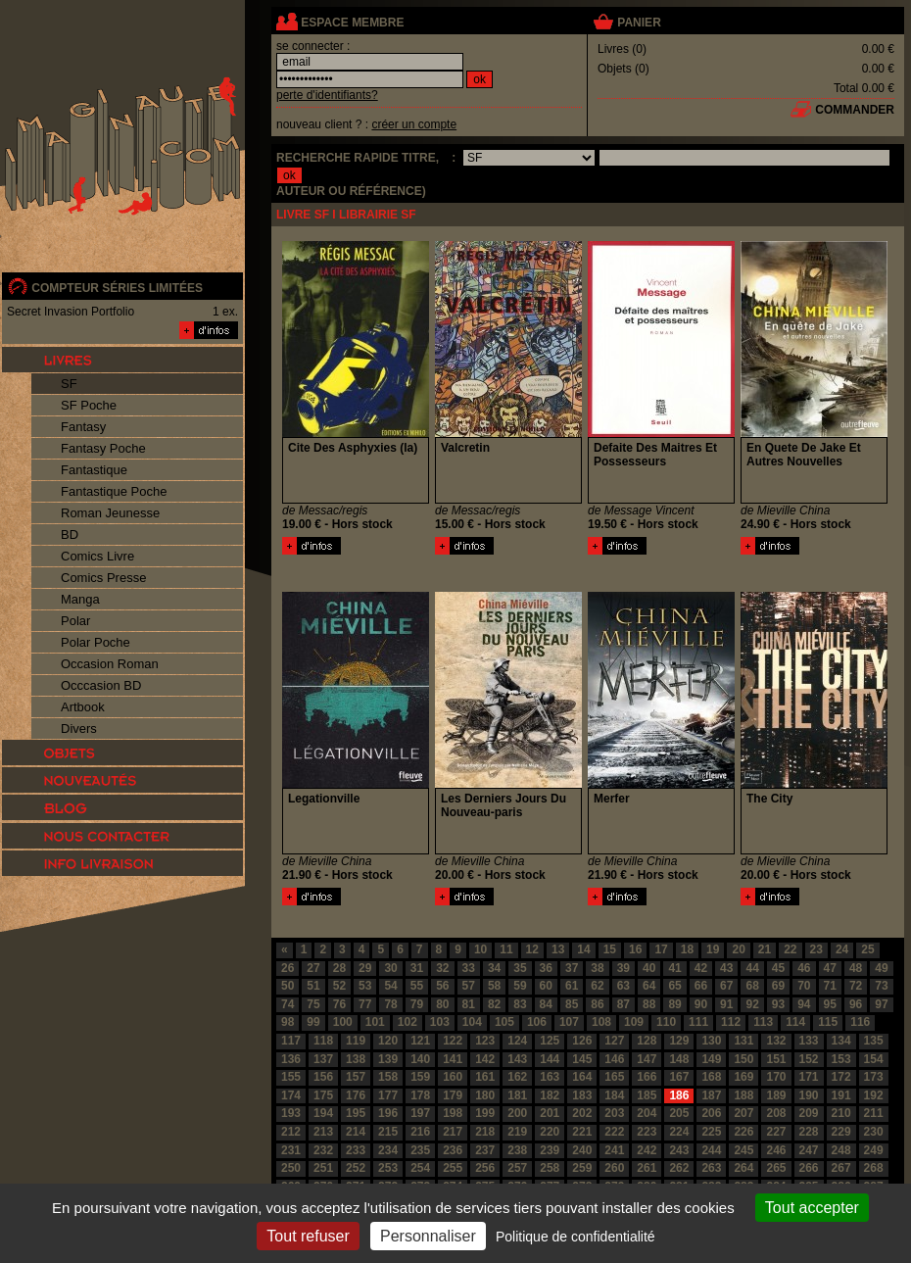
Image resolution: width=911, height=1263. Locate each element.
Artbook (83, 707)
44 (751, 968)
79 (416, 1004)
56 (442, 986)
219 (517, 1132)
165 (614, 1077)
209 (809, 1113)
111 (698, 1022)
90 (701, 1004)
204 (646, 1113)
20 (738, 949)
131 (743, 1040)
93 (778, 1004)
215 (388, 1132)
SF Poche (89, 405)
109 (634, 1022)
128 (646, 1040)
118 (323, 1040)
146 (614, 1059)
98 (287, 1022)
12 (532, 949)
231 (291, 1150)
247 (809, 1150)
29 (365, 968)
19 (712, 949)
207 (743, 1113)
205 (679, 1113)
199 (485, 1113)
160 (452, 1077)
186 (679, 1095)
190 (809, 1095)
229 (841, 1132)
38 (597, 968)
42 (701, 968)
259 (582, 1168)
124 (517, 1040)
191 (841, 1095)
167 (679, 1077)
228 (809, 1132)
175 (323, 1095)
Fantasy (83, 426)
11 (506, 949)
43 (726, 968)
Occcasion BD (101, 685)
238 (517, 1150)
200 (517, 1113)
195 (355, 1113)
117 (291, 1040)
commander (854, 110)
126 (582, 1040)
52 (339, 986)
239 (549, 1150)
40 (649, 968)
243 (679, 1150)
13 (557, 949)
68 (751, 986)
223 (646, 1132)
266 (809, 1168)
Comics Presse (103, 577)
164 (582, 1077)
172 (841, 1077)
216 (420, 1132)
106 (537, 1022)
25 (867, 949)
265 (776, 1168)
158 (388, 1077)
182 (549, 1095)
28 (339, 968)
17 (660, 949)
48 (855, 968)
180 (485, 1095)
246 (776, 1150)
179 (452, 1095)
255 (452, 1168)
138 (355, 1059)
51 (313, 986)
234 (388, 1150)
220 (549, 1132)
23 (816, 949)
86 (597, 1004)
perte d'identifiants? (327, 95)
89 (674, 1004)
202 (582, 1113)
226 (743, 1132)
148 (679, 1059)
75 (313, 1004)
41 (674, 968)
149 (711, 1059)
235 (420, 1150)
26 (287, 968)
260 (614, 1168)
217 (452, 1132)
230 (874, 1132)
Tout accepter (812, 1207)
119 (355, 1040)
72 (855, 986)
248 (841, 1150)
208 (776, 1113)
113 (763, 1022)
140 (420, 1059)
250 (291, 1168)
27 (313, 968)
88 (649, 1004)
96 (855, 1004)
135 (874, 1040)
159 (420, 1077)
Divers (79, 728)
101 (375, 1022)
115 (828, 1022)
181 (517, 1095)
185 (646, 1095)
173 (874, 1077)
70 (803, 986)
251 (323, 1168)
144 (549, 1059)
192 (874, 1095)
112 (731, 1022)
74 (287, 1004)
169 (743, 1077)
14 (583, 949)
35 (519, 968)
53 (365, 986)
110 (666, 1022)
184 (614, 1095)
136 (291, 1059)
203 (614, 1113)
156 (323, 1077)
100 (343, 1022)
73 (881, 986)
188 (743, 1095)
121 (420, 1040)
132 (776, 1040)
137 (323, 1059)
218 (485, 1132)
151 (776, 1059)
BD (69, 534)
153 (841, 1059)
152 (809, 1059)
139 (388, 1059)
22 (790, 949)
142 (485, 1059)
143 (517, 1059)
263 (711, 1168)
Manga (80, 599)
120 (388, 1040)
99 (313, 1022)
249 (874, 1150)
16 (635, 949)
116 (860, 1022)
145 (582, 1059)
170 (776, 1077)
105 (504, 1022)
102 (407, 1022)
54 (390, 986)
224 (679, 1132)
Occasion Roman (110, 663)
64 (649, 986)
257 (517, 1168)
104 (472, 1022)
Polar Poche (95, 642)
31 (416, 968)
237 (485, 1150)
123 (485, 1040)
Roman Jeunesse (110, 513)
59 (519, 986)
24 (842, 949)
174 (291, 1095)
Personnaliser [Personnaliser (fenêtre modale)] (428, 1236)
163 (549, 1077)
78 (390, 1004)
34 (494, 968)
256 (485, 1168)
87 (623, 1004)
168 (711, 1077)
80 (442, 1004)
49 (881, 968)
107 (569, 1022)
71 (830, 986)
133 (809, 1040)
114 (795, 1022)
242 (646, 1150)
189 (776, 1095)
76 (339, 1004)
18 (687, 949)
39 (623, 968)
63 (623, 986)
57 (468, 986)
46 (803, 968)
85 (571, 1004)
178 (420, 1095)
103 (440, 1022)
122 (452, 1040)
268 (874, 1168)
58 (494, 986)
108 (601, 1022)
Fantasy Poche (103, 448)
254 (420, 1168)
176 (355, 1095)
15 (609, 949)
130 (711, 1040)
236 (452, 1150)
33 (468, 968)
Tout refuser (307, 1236)
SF (69, 383)
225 (711, 1132)
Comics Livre (97, 556)
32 (442, 968)
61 (571, 986)
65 (674, 986)
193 (291, 1113)
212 (291, 1132)
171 (809, 1077)
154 (874, 1059)
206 (711, 1113)
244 (711, 1150)
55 (416, 986)
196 (388, 1113)
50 (287, 986)
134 (841, 1040)
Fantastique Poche (114, 491)
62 (597, 986)
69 (778, 986)
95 (830, 1004)
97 (881, 1004)
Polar (75, 620)
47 (830, 968)
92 (751, 1004)
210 (841, 1113)
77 (365, 1004)
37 (571, 968)
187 (711, 1095)
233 (355, 1150)
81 (468, 1004)
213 (323, 1132)
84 (546, 1004)
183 (582, 1095)
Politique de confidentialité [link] (575, 1236)
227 (776, 1132)
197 (420, 1113)
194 (323, 1113)
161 (485, 1077)
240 (582, 1150)
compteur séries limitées (117, 288)
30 (390, 968)
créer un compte (413, 124)
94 (803, 1004)
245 (743, 1150)
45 (778, 968)
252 (355, 1168)
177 (388, 1095)
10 (480, 949)
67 (726, 986)
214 (355, 1132)
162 (517, 1077)
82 (494, 1004)
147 (646, 1059)
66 (701, 986)
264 (743, 1168)
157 (355, 1077)
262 (679, 1168)
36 (546, 968)
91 (726, 1004)
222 (614, 1132)
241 (614, 1150)
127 (614, 1040)
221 (582, 1132)
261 (646, 1168)
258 (549, 1168)
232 (323, 1150)
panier (638, 22)
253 (388, 1168)
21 (764, 949)
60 (546, 986)
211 (874, 1113)
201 (549, 1113)
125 (549, 1040)
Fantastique (94, 469)
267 (841, 1168)
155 (291, 1077)
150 (743, 1059)
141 (452, 1059)
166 (646, 1077)
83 (519, 1004)
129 (679, 1040)
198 (452, 1113)
